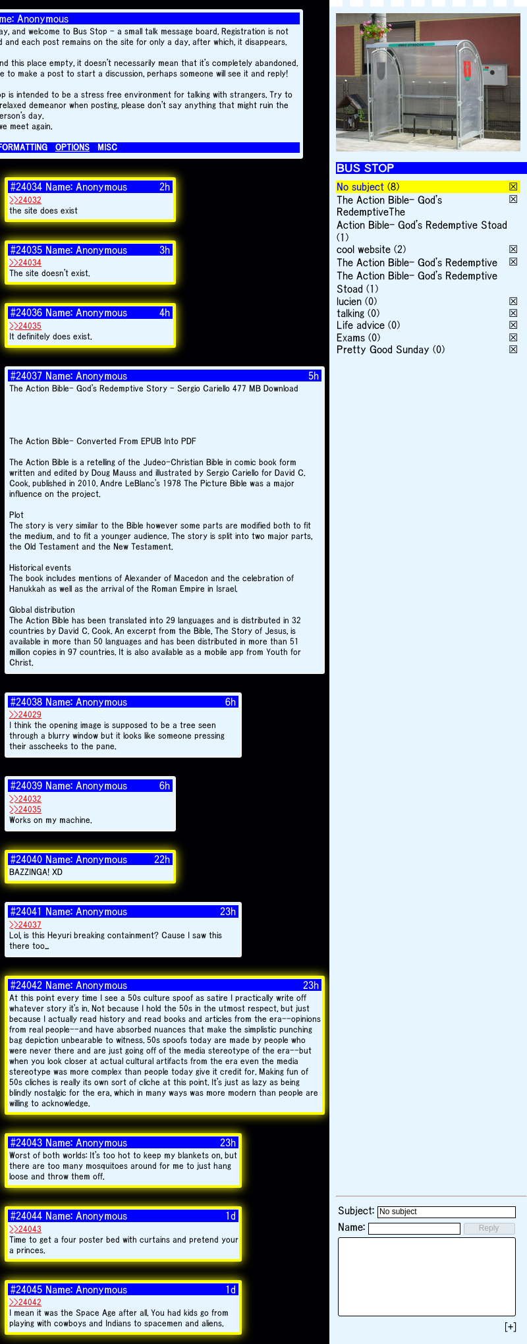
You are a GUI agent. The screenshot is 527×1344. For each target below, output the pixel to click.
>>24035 (25, 326)
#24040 (26, 859)
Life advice (361, 325)
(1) (342, 237)
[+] (510, 1327)
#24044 (26, 1215)
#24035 (26, 249)
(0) (371, 301)
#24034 (26, 186)
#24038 (26, 701)
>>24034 (25, 262)
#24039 (26, 785)
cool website (364, 249)
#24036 (26, 312)
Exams (351, 337)
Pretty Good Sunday (383, 349)
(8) (393, 186)
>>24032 (25, 200)
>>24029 (25, 714)
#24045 (26, 1289)
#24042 (26, 985)
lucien (349, 301)
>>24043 (25, 1229)
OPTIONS (72, 147)
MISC (107, 147)
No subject (362, 186)
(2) (400, 249)
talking (350, 313)
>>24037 (25, 924)
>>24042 (25, 1302)
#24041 (26, 911)
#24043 (26, 1142)
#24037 (26, 375)
